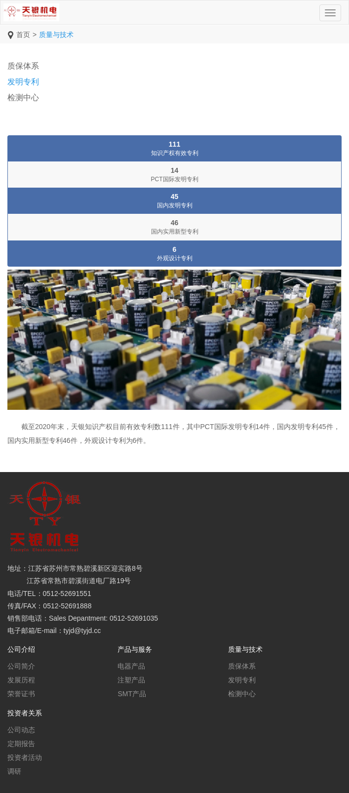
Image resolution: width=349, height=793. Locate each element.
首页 (23, 35)
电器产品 (131, 666)
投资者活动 (24, 757)
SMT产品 (131, 694)
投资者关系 (24, 713)
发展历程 (21, 680)
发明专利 (23, 82)
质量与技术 (56, 35)
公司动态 (21, 730)
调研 (14, 771)
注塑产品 (131, 680)
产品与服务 (134, 649)
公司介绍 (21, 649)
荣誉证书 (21, 694)
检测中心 (23, 97)
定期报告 (21, 744)
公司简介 (21, 666)
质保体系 (23, 66)
